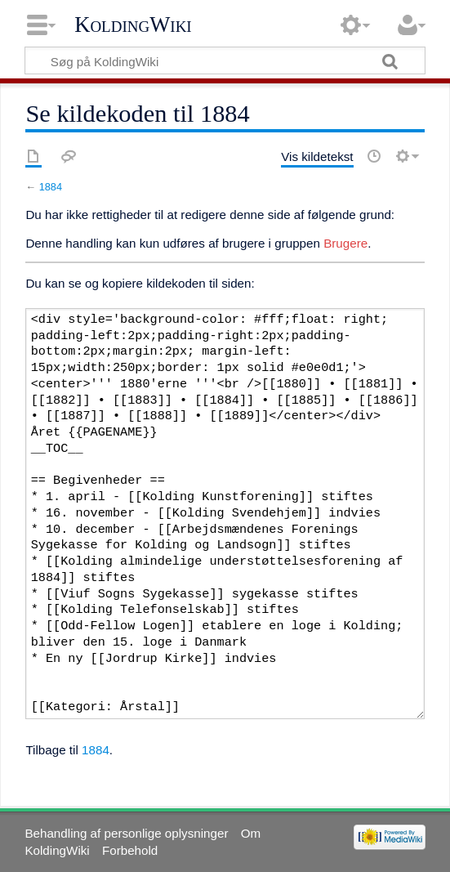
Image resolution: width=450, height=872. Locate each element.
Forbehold (130, 850)
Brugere (345, 243)
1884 (50, 187)
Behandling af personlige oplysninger (126, 833)
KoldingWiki (133, 24)
